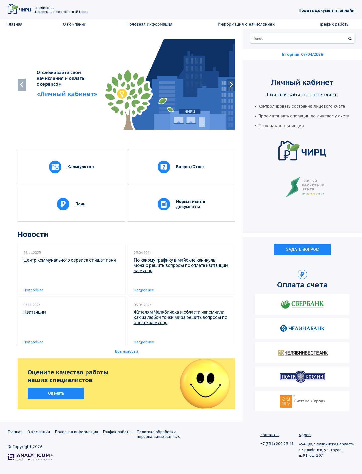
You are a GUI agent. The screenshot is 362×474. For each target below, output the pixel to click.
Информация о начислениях (246, 24)
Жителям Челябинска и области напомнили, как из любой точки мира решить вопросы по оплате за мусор (180, 317)
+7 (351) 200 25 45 (277, 443)
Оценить (56, 393)
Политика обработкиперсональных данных (158, 434)
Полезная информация (149, 24)
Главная (15, 24)
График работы (334, 24)
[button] (231, 85)
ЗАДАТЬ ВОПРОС (302, 249)
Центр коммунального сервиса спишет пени (69, 260)
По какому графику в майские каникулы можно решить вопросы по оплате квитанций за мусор (181, 265)
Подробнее (33, 290)
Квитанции (34, 312)
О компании (74, 24)
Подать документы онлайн (326, 10)
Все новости (126, 351)
